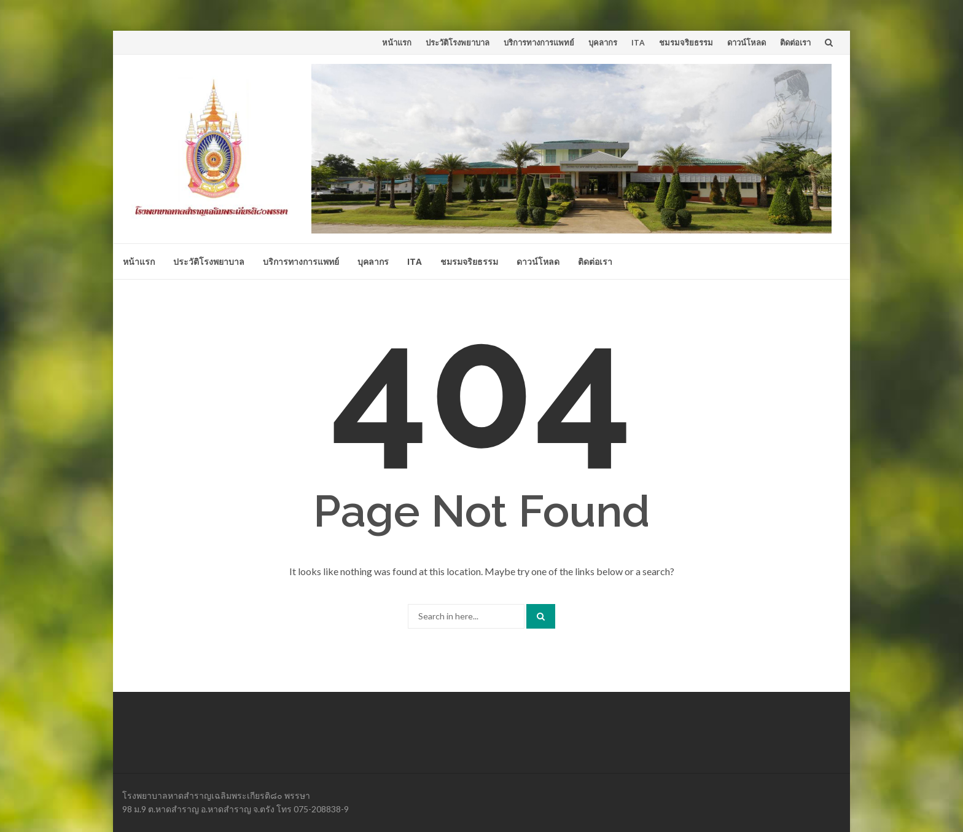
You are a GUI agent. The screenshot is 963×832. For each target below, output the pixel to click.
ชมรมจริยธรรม (686, 42)
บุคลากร (602, 42)
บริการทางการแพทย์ (539, 42)
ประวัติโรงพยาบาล (457, 42)
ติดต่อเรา (795, 42)
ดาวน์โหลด (746, 42)
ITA (638, 42)
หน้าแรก (396, 42)
